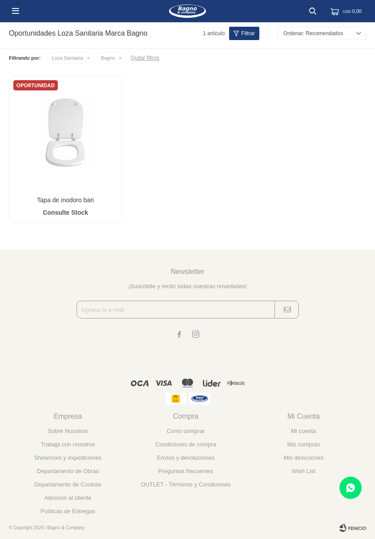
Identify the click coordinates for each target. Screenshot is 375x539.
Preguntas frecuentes (186, 471)
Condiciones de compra (185, 444)
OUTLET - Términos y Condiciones (186, 484)
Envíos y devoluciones (185, 457)
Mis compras (303, 444)
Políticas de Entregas (67, 511)
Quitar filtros (145, 58)
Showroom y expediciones (68, 457)
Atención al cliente (68, 497)
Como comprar (185, 431)
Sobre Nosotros (68, 431)
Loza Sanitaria (67, 58)
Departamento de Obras (68, 471)
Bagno (108, 58)
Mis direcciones (304, 457)
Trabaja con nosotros (68, 444)
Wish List (303, 471)
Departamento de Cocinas (67, 484)
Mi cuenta (303, 431)
